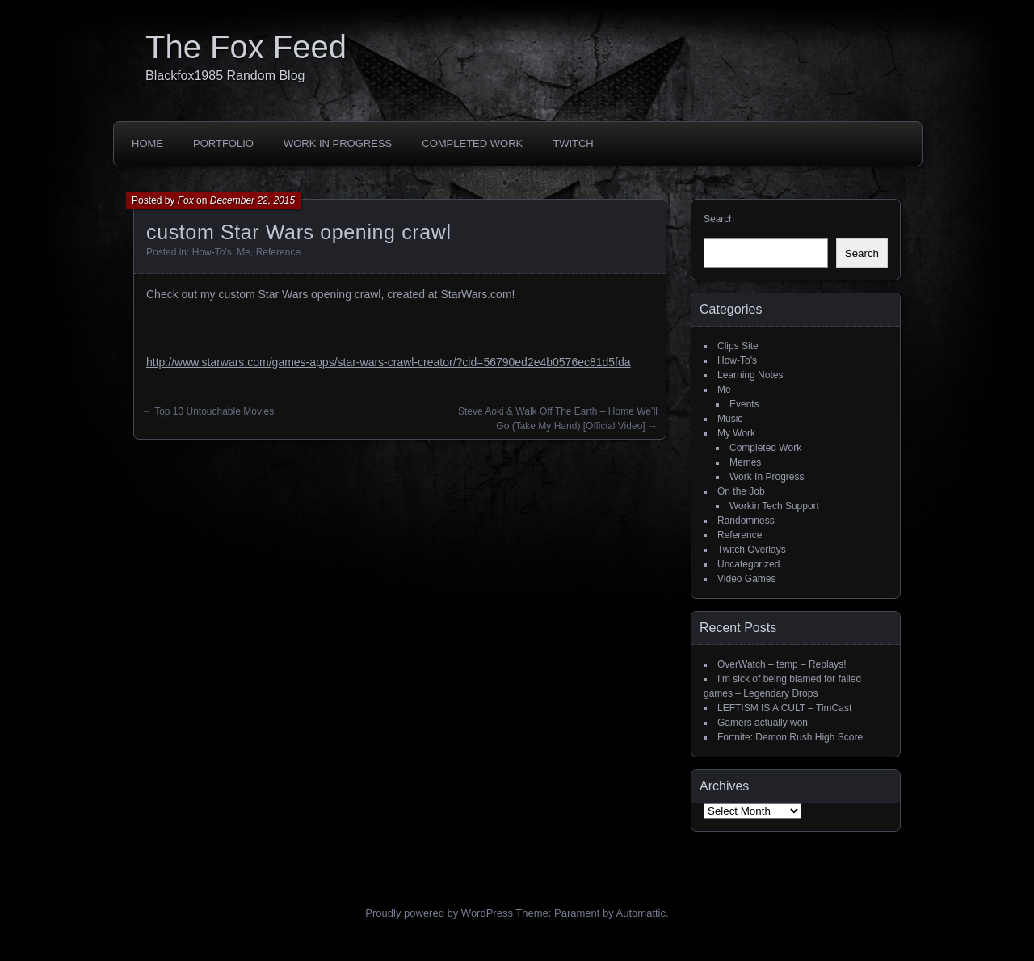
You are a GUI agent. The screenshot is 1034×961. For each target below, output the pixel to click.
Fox (186, 200)
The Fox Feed (246, 47)
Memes (745, 462)
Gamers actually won (762, 722)
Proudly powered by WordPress (439, 913)
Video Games (746, 578)
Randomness (746, 520)
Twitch (573, 143)
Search (719, 219)
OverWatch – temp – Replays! (782, 664)
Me (243, 252)
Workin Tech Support (774, 506)
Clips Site (738, 346)
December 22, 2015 (252, 200)
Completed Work (472, 143)
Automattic (641, 913)
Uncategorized (748, 564)
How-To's (212, 252)
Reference (278, 252)
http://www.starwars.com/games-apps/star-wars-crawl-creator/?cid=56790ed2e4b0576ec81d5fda (388, 362)
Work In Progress (338, 143)
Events (744, 404)
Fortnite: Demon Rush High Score (790, 737)
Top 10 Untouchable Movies (214, 411)
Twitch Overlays (751, 549)
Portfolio (223, 143)
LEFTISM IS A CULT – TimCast (784, 708)
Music (729, 418)
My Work (736, 433)
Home (147, 143)
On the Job (741, 491)
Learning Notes (750, 375)
